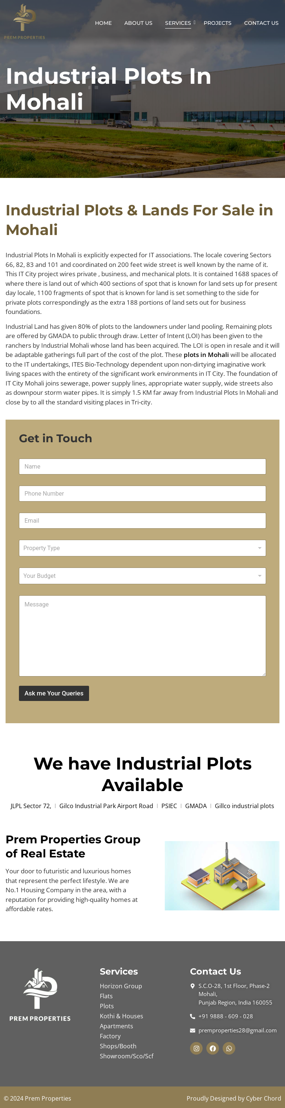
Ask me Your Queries (53, 693)
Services (179, 23)
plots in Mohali (206, 354)
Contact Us (261, 23)
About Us (138, 23)
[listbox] (142, 576)
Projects (218, 23)
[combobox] (142, 548)
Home (103, 23)
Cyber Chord (263, 1098)
